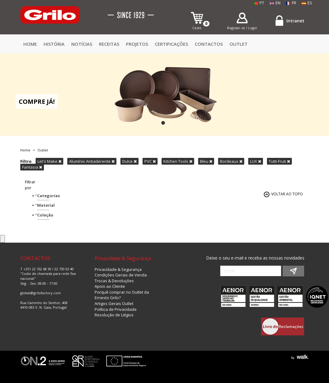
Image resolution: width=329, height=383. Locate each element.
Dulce (129, 161)
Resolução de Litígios (114, 315)
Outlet (238, 44)
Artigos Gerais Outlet (114, 303)
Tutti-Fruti (279, 161)
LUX (255, 161)
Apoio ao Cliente (110, 286)
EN (275, 3)
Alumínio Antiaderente (92, 161)
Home (30, 44)
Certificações (171, 44)
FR (291, 3)
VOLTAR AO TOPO (287, 194)
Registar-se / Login (242, 27)
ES (307, 3)
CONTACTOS (209, 44)
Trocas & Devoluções (114, 280)
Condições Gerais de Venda (121, 275)
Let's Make (49, 161)
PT (259, 3)
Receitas (109, 44)
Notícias (81, 44)
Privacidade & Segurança (118, 269)
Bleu (206, 161)
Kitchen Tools (177, 161)
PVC (150, 161)
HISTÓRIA (54, 44)
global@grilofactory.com (40, 293)
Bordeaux (231, 161)
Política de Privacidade (116, 309)
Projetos (137, 44)
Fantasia (32, 167)
